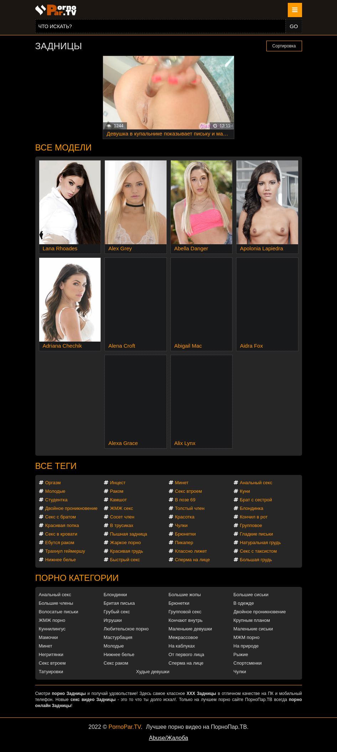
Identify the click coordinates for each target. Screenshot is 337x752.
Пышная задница (128, 534)
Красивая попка (62, 525)
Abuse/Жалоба (168, 738)
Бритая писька (119, 603)
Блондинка (252, 508)
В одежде (244, 603)
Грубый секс (117, 611)
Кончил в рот (254, 517)
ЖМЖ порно (52, 620)
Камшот (118, 499)
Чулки (181, 525)
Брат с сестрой (256, 499)
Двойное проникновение (71, 508)
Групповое (251, 525)
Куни (245, 491)
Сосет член (122, 517)
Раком (116, 491)
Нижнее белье (60, 559)
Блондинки (115, 594)
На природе (246, 646)
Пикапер (184, 542)
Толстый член (190, 508)
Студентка (56, 499)
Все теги (56, 466)
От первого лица (186, 654)
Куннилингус (52, 628)
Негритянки (51, 654)
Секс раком (116, 663)
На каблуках (182, 646)
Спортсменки (248, 663)
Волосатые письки (58, 611)
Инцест (118, 482)
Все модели (63, 147)
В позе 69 (185, 499)
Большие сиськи (251, 594)
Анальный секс (256, 482)
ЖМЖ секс (121, 508)
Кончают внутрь (186, 620)
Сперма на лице (192, 559)
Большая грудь (256, 559)
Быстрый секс (125, 559)
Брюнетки (185, 534)
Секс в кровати (61, 534)
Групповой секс (185, 611)
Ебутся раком (60, 542)
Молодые (55, 491)
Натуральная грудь (260, 542)
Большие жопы (185, 594)
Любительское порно (126, 628)
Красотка (185, 517)
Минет (182, 482)
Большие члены (56, 603)
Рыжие (241, 654)
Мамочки (48, 637)
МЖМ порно (247, 637)
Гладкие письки (256, 534)
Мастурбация (118, 637)
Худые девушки (153, 671)
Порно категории (77, 578)
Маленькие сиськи (253, 628)
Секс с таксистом (258, 551)
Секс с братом (60, 517)
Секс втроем (188, 491)
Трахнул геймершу (65, 551)
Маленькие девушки (190, 628)
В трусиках (121, 525)
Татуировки (51, 671)
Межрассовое (183, 637)
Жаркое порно (125, 542)
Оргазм (53, 482)
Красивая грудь (126, 551)
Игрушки (113, 620)
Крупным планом (252, 620)
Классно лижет (191, 551)
